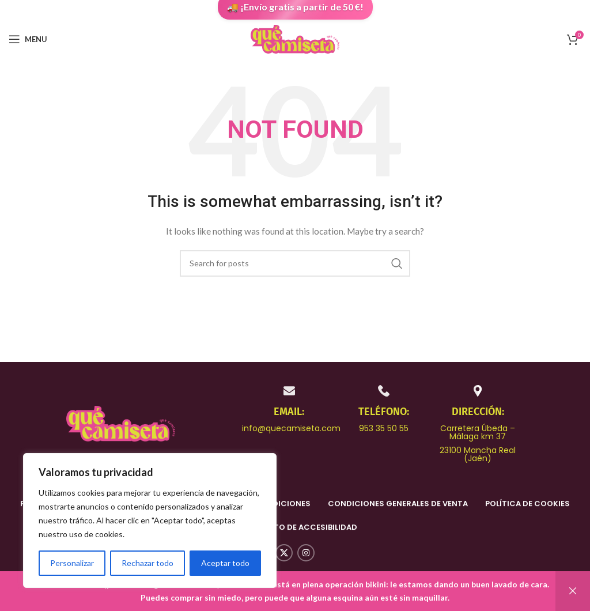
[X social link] (284, 552)
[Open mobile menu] (28, 39)
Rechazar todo (147, 563)
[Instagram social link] (306, 552)
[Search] (295, 263)
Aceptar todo (225, 563)
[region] (150, 520)
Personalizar (72, 563)
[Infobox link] (289, 408)
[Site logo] (295, 38)
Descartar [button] (572, 591)
